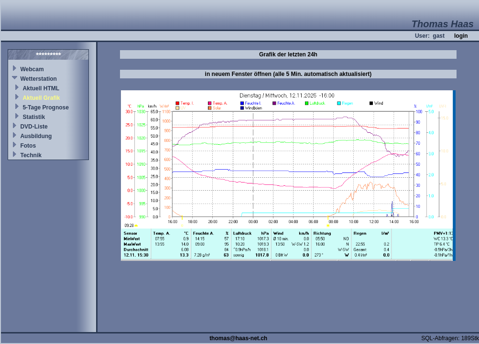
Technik (30, 155)
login (461, 35)
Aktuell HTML (40, 88)
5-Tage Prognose (45, 107)
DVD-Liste (33, 126)
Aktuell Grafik (41, 98)
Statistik (33, 117)
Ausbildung (36, 136)
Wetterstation (38, 78)
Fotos (28, 145)
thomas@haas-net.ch (238, 338)
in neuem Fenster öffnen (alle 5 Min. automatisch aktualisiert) (288, 74)
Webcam (32, 69)
